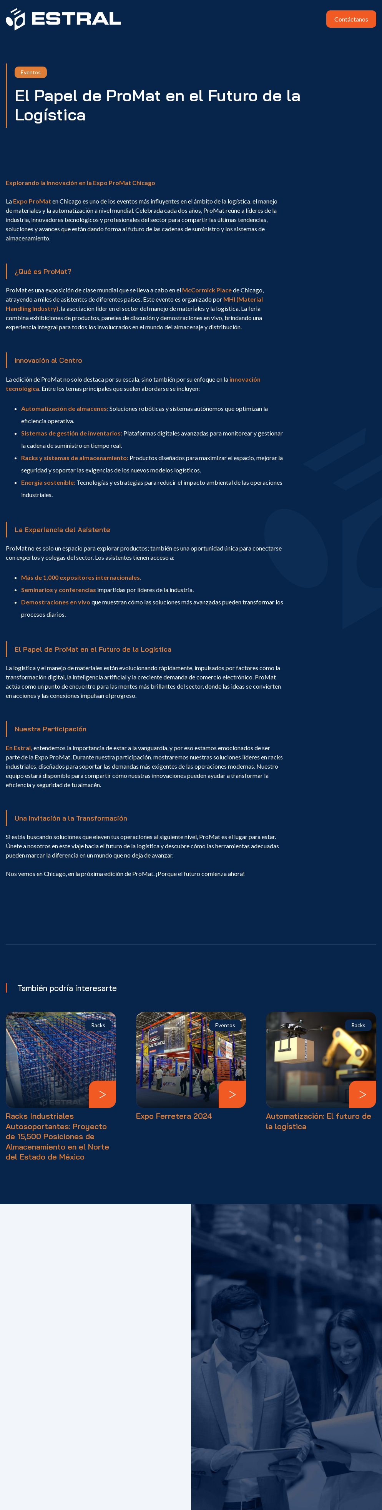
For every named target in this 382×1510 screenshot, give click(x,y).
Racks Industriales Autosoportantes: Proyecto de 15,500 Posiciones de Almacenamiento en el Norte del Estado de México (57, 1136)
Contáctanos (351, 19)
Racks (98, 1025)
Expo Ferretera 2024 (174, 1116)
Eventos (31, 72)
